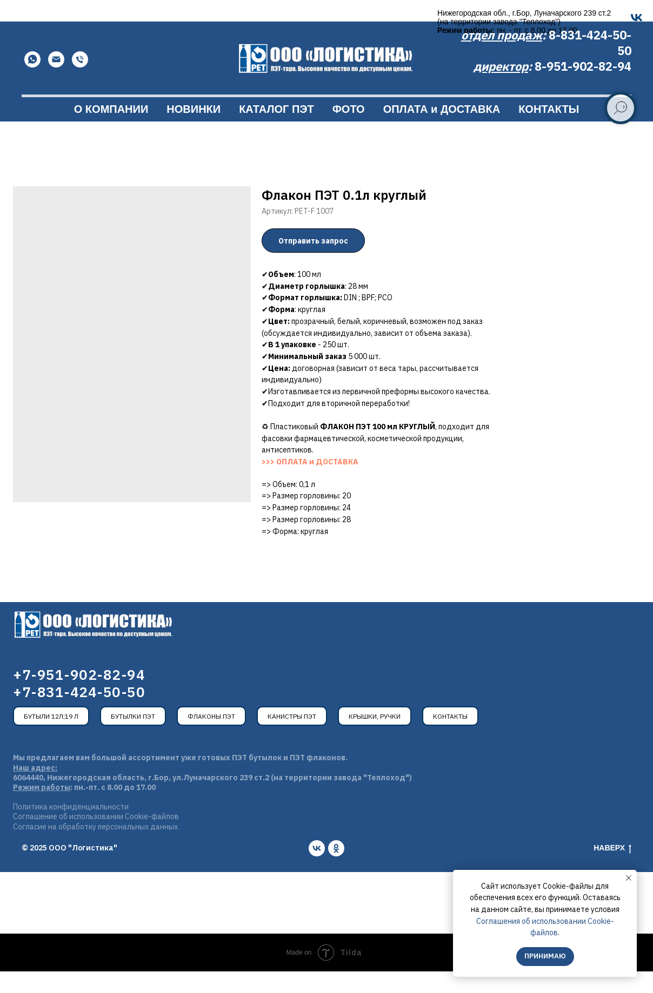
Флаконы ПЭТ (211, 738)
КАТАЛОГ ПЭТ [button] (276, 131)
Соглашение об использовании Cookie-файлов (96, 838)
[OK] (249, 17)
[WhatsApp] (32, 81)
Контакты (450, 738)
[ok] (336, 870)
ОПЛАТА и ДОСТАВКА (441, 131)
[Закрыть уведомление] (628, 878)
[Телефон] (80, 81)
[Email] (56, 81)
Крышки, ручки (375, 738)
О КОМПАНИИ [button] (111, 131)
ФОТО (348, 131)
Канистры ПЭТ (292, 738)
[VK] (228, 17)
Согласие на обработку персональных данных (95, 848)
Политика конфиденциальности (71, 828)
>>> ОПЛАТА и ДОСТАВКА (310, 483)
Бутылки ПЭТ (133, 738)
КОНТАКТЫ (548, 131)
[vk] (317, 870)
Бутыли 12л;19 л (51, 738)
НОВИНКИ (193, 131)
